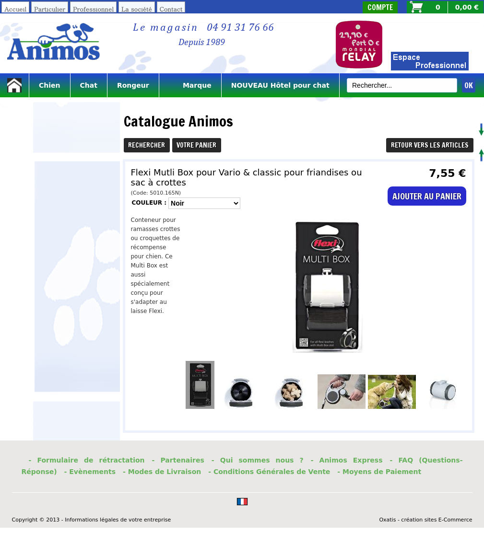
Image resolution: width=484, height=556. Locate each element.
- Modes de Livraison (162, 471)
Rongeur (133, 85)
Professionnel (93, 8)
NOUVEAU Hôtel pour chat (280, 85)
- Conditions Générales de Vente (269, 471)
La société (136, 8)
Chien (49, 85)
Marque (190, 85)
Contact (171, 8)
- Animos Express (347, 460)
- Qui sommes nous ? (258, 460)
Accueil (15, 8)
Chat (88, 85)
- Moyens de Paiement (379, 471)
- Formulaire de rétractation (87, 460)
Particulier (49, 8)
